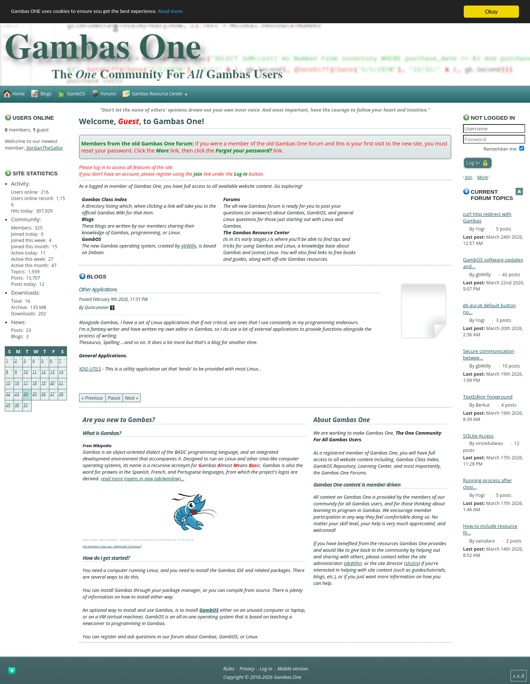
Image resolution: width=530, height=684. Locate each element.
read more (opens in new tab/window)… (142, 478)
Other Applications (98, 288)
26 (43, 393)
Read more (191, 11)
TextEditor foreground (487, 396)
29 (8, 404)
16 (17, 382)
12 (43, 371)
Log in (266, 668)
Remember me (500, 148)
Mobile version (293, 668)
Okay (491, 11)
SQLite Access (478, 435)
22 (8, 393)
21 (61, 382)
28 (61, 393)
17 (26, 382)
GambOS (209, 610)
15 (8, 382)
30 (17, 404)
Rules (228, 668)
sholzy (412, 563)
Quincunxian (97, 307)
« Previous (92, 397)
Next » (131, 397)
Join (468, 177)
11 (34, 371)
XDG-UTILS (90, 368)
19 (43, 382)
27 (52, 393)
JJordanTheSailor (44, 147)
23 (17, 393)
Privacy (247, 668)
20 (52, 382)
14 (61, 371)
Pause (114, 397)
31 (26, 404)
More (482, 177)
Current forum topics (492, 195)
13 (52, 371)
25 (34, 393)
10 (26, 371)
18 (34, 382)
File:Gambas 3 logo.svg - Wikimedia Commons (112, 546)
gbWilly (188, 245)
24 (26, 393)
